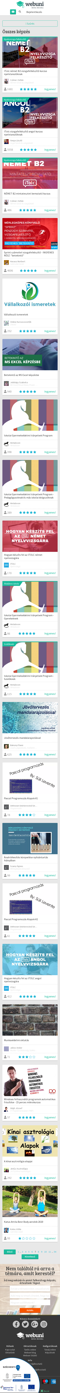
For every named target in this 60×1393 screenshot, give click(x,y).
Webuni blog (30, 1352)
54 (55, 1251)
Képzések (50, 1352)
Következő (30, 1256)
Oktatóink (10, 1352)
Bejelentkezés (34, 12)
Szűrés (30, 23)
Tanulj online (50, 1349)
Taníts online (30, 1349)
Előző (9, 1251)
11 (50, 1251)
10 (45, 1251)
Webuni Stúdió (30, 1355)
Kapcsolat (10, 1349)
